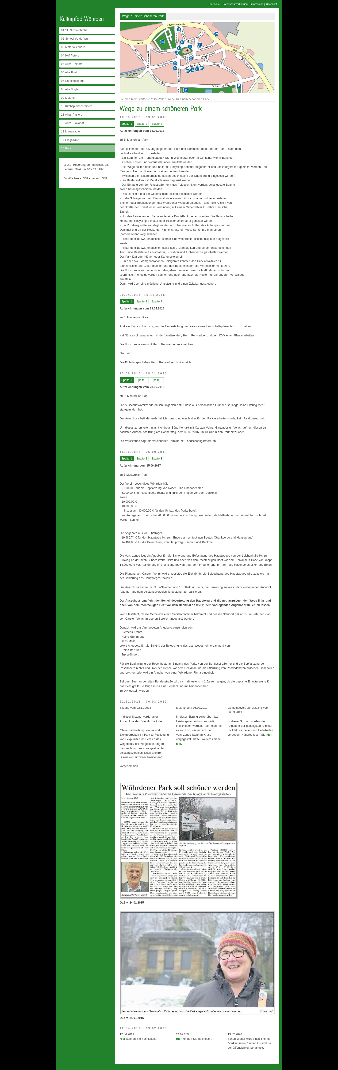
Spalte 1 (126, 123)
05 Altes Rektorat (72, 64)
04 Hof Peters (70, 55)
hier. (179, 744)
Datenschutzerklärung (235, 4)
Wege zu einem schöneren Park (143, 16)
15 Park (66, 148)
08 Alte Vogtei (70, 89)
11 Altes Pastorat (72, 114)
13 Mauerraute (70, 131)
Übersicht (271, 4)
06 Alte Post (69, 72)
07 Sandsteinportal (73, 81)
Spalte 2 (141, 123)
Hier (122, 1038)
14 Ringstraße (70, 140)
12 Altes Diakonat (72, 123)
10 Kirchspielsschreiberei (77, 106)
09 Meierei (68, 97)
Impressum (256, 4)
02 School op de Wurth (76, 38)
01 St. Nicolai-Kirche (74, 30)
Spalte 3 (157, 123)
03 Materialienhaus (73, 47)
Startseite (214, 4)
